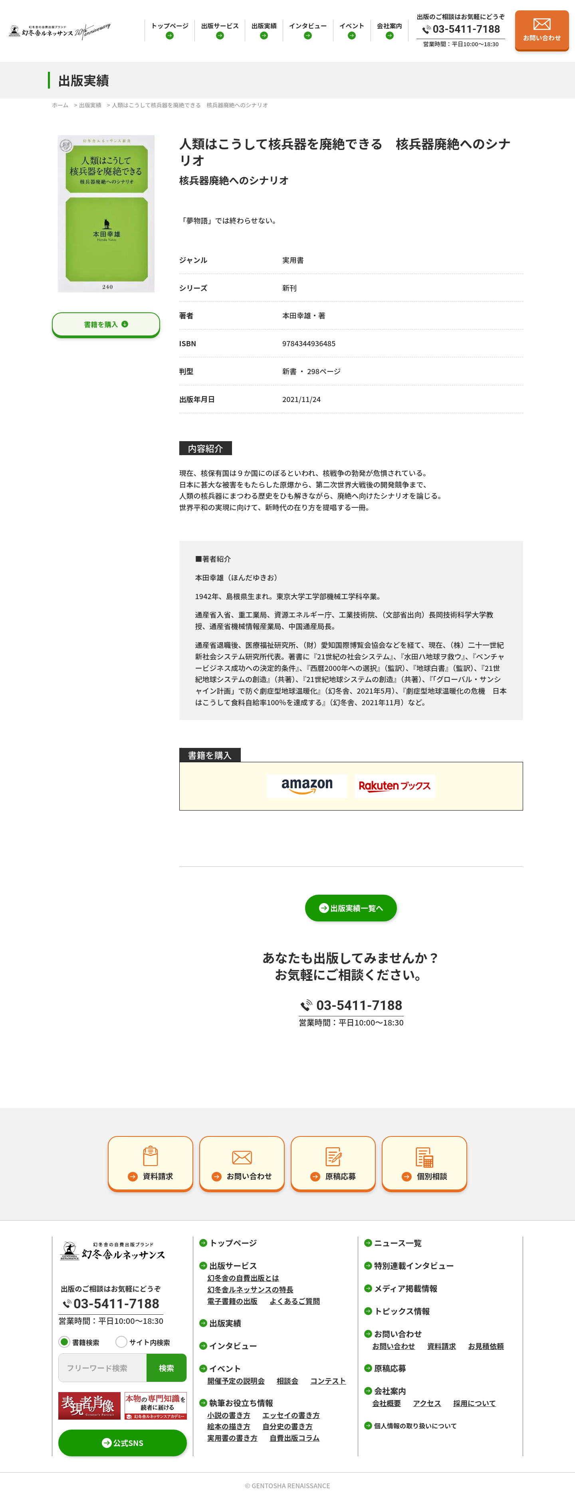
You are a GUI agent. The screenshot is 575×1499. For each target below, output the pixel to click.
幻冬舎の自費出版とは (243, 1277)
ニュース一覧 (398, 1243)
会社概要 (386, 1403)
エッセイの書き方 (291, 1415)
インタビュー (308, 25)
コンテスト (328, 1380)
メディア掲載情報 (406, 1288)
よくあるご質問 (295, 1301)
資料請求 (441, 1346)
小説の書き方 (228, 1415)
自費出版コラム (294, 1437)
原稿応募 (390, 1368)
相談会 (287, 1380)
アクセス (427, 1403)
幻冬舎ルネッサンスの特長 (250, 1289)
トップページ (170, 25)
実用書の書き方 (232, 1437)
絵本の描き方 (228, 1426)
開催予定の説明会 (236, 1380)
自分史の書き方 (287, 1426)
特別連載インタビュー (414, 1265)
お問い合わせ (393, 1346)
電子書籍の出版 (232, 1301)
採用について (474, 1403)
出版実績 (263, 25)
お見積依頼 (486, 1346)
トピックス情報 (402, 1311)
